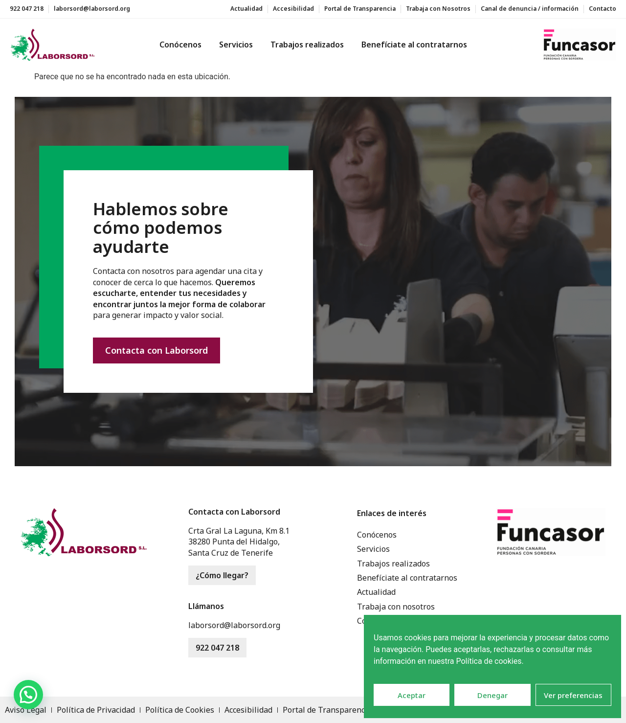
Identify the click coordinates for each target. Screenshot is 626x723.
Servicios (236, 44)
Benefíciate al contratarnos (414, 44)
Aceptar (411, 695)
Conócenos (180, 44)
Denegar (492, 695)
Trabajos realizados (307, 44)
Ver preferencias (573, 695)
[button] (28, 694)
